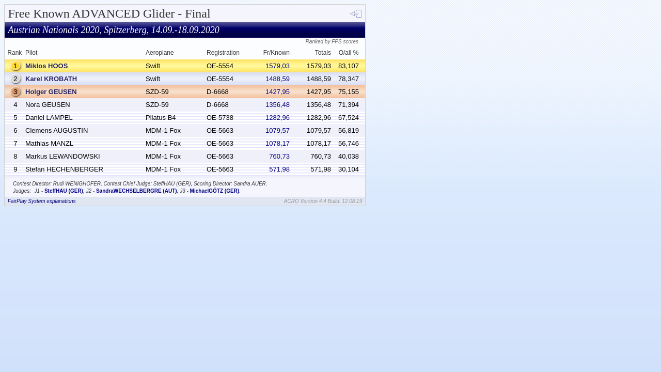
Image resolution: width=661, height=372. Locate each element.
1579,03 (277, 66)
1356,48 (277, 105)
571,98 (279, 169)
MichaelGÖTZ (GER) (215, 191)
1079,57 (277, 130)
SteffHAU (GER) (63, 191)
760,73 (279, 156)
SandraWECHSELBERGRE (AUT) (136, 191)
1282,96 (277, 117)
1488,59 (277, 79)
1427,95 (277, 92)
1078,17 (277, 143)
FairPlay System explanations (42, 201)
